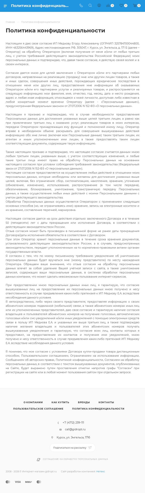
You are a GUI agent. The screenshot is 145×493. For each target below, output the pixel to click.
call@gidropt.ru (75, 429)
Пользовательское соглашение (38, 408)
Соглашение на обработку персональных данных (75, 459)
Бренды (84, 402)
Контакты (106, 402)
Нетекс (100, 471)
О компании (33, 402)
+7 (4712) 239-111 (73, 422)
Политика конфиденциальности (98, 408)
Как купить (60, 402)
